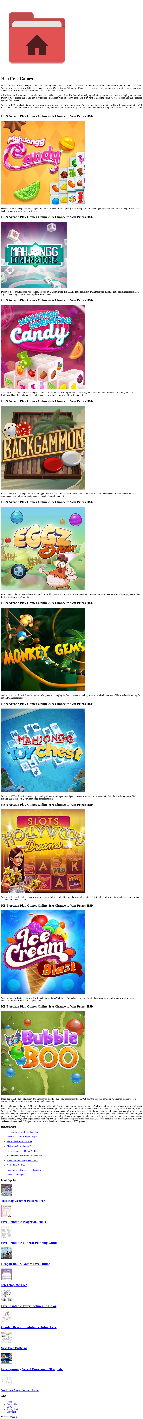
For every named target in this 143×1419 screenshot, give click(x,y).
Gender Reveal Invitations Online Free (28, 1327)
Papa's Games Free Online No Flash (23, 1151)
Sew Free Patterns (14, 1348)
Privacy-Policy (13, 1409)
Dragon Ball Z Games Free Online (25, 1264)
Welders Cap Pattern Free (20, 1390)
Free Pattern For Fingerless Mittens (22, 1160)
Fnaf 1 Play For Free (16, 1165)
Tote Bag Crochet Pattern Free (23, 1201)
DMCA (10, 1407)
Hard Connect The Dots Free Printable (24, 1170)
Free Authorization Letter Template (22, 1132)
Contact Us (12, 1404)
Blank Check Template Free (19, 1141)
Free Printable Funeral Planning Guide (29, 1243)
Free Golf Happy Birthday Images (22, 1137)
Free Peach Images (15, 1174)
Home (9, 1402)
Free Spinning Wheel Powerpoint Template (32, 1369)
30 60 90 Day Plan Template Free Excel (24, 1155)
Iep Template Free (14, 1285)
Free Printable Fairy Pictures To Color (28, 1306)
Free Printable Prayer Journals (23, 1222)
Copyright (11, 1412)
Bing (14, 1416)
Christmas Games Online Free (20, 1146)
